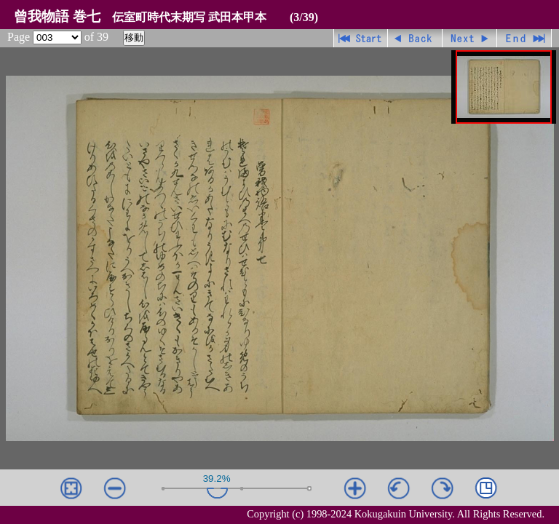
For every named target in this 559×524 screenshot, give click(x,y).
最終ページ (524, 38)
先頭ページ (360, 38)
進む (470, 38)
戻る (415, 38)
